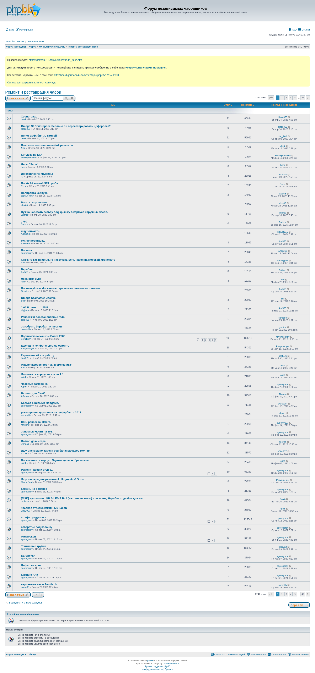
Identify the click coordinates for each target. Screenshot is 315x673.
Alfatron (25, 396)
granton (282, 327)
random (25, 425)
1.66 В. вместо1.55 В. (35, 307)
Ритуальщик (27, 348)
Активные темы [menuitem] (35, 41)
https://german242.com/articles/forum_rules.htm (55, 60)
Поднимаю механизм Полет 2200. (43, 336)
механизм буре (31, 278)
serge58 (25, 320)
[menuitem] (9, 29)
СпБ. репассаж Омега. (36, 422)
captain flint (27, 195)
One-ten (25, 291)
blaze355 (282, 117)
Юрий (24, 386)
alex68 (282, 193)
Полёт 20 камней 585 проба (39, 183)
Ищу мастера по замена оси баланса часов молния (55, 450)
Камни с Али (29, 574)
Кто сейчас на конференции (23, 614)
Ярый (282, 499)
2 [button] (282, 97)
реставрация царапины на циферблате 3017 (51, 412)
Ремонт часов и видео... (37, 469)
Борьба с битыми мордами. (40, 402)
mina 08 (282, 174)
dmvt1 (282, 413)
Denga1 (25, 444)
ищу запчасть (30, 231)
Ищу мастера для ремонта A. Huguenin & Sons (52, 479)
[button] (271, 97)
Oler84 (282, 442)
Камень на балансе (34, 488)
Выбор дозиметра (33, 441)
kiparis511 (282, 232)
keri (23, 281)
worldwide (26, 415)
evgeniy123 (282, 422)
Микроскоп (28, 536)
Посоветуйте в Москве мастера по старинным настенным (60, 288)
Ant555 (282, 241)
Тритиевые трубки (33, 546)
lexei (23, 119)
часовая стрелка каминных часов (44, 507)
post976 (25, 358)
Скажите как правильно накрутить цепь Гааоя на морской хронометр (68, 259)
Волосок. (27, 250)
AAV (23, 367)
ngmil (282, 508)
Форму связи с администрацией (146, 67)
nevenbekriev (282, 337)
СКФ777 (282, 451)
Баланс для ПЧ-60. (33, 393)
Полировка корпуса (34, 192)
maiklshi (25, 501)
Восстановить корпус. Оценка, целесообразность (55, 460)
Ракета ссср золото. (34, 202)
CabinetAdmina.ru (171, 663)
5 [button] (295, 97)
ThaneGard (27, 482)
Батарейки (28, 555)
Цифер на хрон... (32, 565)
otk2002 (282, 547)
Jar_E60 (282, 136)
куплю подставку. (33, 240)
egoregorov (27, 253)
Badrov (24, 224)
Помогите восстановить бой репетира (47, 145)
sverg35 (25, 587)
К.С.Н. (24, 453)
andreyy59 (282, 260)
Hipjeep (25, 310)
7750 (24, 221)
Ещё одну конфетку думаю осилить (45, 345)
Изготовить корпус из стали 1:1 (42, 374)
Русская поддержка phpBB (157, 666)
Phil (23, 262)
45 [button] (302, 97)
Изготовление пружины (37, 173)
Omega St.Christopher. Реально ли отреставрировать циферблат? (66, 126)
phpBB (150, 661)
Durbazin (282, 403)
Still (23, 300)
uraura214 (26, 329)
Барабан (27, 269)
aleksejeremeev (29, 157)
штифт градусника (33, 517)
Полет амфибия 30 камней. (39, 135)
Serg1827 (26, 339)
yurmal (24, 215)
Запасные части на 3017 (37, 431)
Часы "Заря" (29, 164)
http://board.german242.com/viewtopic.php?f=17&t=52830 (86, 75)
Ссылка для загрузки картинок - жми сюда (31, 82)
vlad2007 (25, 510)
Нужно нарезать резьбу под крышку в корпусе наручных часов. (64, 212)
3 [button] (286, 97)
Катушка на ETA (31, 154)
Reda (23, 186)
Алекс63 (25, 234)
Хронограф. (29, 116)
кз (22, 176)
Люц (23, 148)
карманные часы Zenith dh (39, 584)
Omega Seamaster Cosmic (38, 297)
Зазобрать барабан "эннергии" (42, 326)
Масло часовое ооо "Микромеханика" (46, 364)
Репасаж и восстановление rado (43, 317)
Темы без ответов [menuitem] (14, 41)
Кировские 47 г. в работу (37, 355)
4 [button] (290, 97)
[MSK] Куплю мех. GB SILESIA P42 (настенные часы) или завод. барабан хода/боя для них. (82, 498)
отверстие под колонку (36, 527)
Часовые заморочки (34, 383)
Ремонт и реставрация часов (33, 92)
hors (23, 167)
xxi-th (23, 377)
